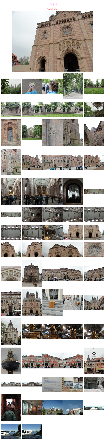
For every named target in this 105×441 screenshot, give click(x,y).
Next (56, 9)
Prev (48, 9)
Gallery (52, 9)
